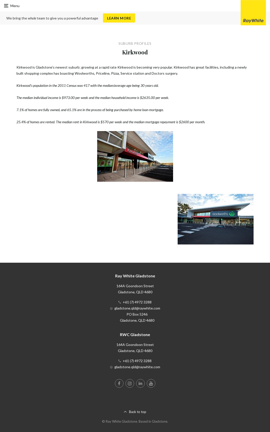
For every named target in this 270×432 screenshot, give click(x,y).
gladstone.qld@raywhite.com (137, 308)
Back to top (137, 412)
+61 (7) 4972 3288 (137, 302)
